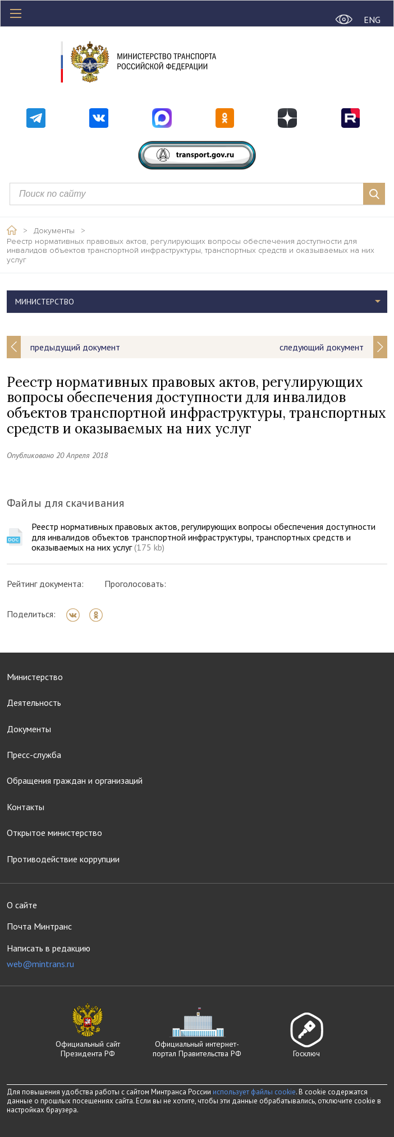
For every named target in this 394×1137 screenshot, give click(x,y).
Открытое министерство (54, 832)
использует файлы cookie (254, 1092)
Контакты (25, 806)
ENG (372, 20)
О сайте (22, 905)
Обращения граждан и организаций (75, 780)
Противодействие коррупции (63, 859)
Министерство (44, 302)
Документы (54, 231)
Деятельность (34, 702)
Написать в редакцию (48, 956)
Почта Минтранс (39, 926)
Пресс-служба (34, 754)
